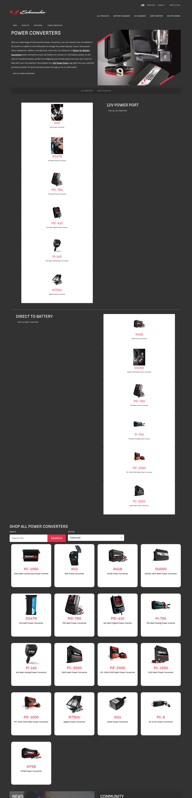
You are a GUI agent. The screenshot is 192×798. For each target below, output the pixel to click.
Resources (151, 5)
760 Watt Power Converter (57, 194)
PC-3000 (139, 501)
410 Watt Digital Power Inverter (57, 227)
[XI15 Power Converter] (57, 112)
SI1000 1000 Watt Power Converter (139, 372)
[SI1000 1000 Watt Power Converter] (139, 357)
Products (25, 25)
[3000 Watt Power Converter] (139, 491)
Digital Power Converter (57, 294)
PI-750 (139, 435)
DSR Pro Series (173, 16)
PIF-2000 (139, 468)
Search (13, 531)
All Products (103, 16)
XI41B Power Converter (139, 339)
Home (15, 25)
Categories (38, 25)
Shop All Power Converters (24, 74)
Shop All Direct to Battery (28, 322)
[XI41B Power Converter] (139, 324)
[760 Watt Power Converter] (57, 179)
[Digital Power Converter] (57, 279)
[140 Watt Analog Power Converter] (57, 246)
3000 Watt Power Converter (139, 506)
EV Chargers (140, 16)
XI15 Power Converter (57, 127)
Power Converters (55, 25)
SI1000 (139, 368)
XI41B (139, 334)
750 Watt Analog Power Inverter (139, 439)
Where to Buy (175, 5)
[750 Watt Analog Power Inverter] (139, 424)
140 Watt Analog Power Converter (57, 261)
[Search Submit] (56, 538)
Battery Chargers (122, 16)
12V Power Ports (60, 63)
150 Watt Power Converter (57, 161)
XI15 (57, 123)
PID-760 (57, 190)
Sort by (71, 531)
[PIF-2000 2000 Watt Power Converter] (139, 457)
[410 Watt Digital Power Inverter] (57, 212)
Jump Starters (156, 16)
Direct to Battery (104, 91)
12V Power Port (87, 91)
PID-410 (57, 223)
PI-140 (57, 257)
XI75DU (57, 290)
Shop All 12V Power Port (117, 111)
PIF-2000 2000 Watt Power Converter (139, 472)
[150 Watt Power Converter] (57, 146)
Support (161, 5)
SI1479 (57, 156)
